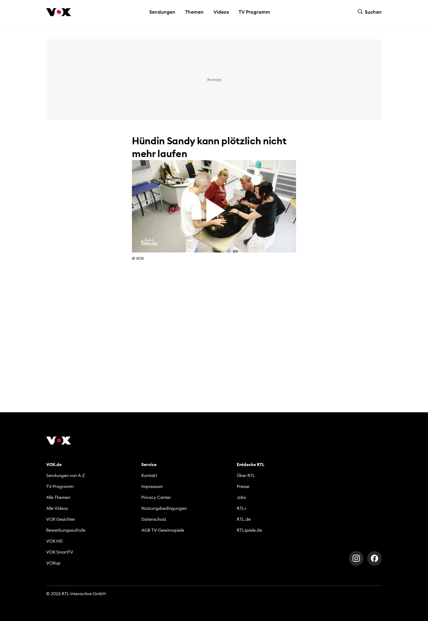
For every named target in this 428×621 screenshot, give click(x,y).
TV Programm (254, 12)
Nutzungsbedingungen (164, 508)
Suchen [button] (369, 12)
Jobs (241, 497)
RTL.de (244, 519)
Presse (243, 486)
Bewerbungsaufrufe (65, 530)
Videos (221, 12)
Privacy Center (156, 497)
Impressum (152, 486)
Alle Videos (57, 508)
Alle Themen (58, 497)
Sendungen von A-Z (65, 475)
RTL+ (242, 508)
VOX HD (54, 541)
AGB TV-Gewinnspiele (162, 530)
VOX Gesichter (60, 519)
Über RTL (246, 475)
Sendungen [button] (162, 12)
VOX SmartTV (59, 552)
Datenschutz (153, 519)
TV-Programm (60, 486)
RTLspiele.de (249, 530)
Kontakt (149, 475)
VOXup (53, 563)
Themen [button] (194, 12)
